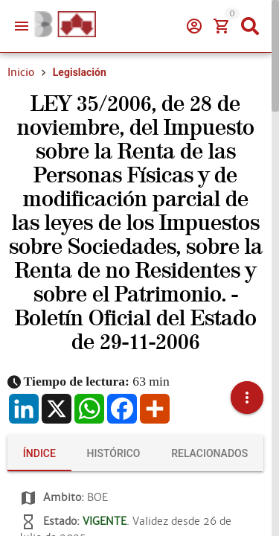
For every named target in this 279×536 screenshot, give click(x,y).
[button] (247, 397)
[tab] (39, 453)
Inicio (20, 72)
